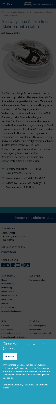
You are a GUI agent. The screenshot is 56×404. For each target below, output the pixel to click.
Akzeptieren (10, 356)
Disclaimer (29, 384)
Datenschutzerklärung (13, 384)
